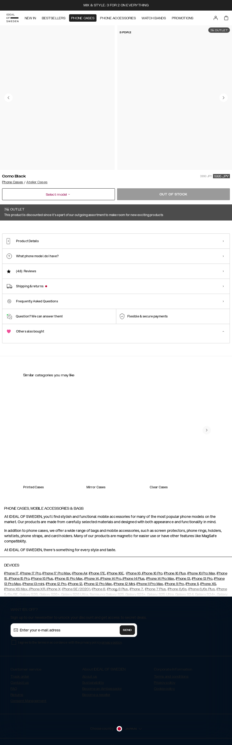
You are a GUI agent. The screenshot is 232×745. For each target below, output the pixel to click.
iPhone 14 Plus (133, 572)
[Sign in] (215, 18)
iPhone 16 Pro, (152, 566)
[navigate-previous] (206, 423)
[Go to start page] (12, 18)
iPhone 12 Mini (124, 577)
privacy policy (111, 635)
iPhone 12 (75, 577)
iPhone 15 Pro (19, 572)
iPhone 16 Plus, (175, 566)
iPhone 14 (91, 572)
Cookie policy (164, 682)
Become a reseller (96, 688)
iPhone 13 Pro (202, 572)
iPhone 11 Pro (174, 577)
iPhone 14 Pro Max (160, 572)
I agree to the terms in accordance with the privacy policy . (70, 635)
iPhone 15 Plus (42, 572)
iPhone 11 (192, 577)
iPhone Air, (80, 566)
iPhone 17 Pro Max (56, 566)
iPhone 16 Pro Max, (201, 566)
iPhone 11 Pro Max (149, 577)
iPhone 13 (183, 572)
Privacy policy (164, 676)
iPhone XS (208, 577)
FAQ (14, 682)
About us (89, 670)
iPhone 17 (11, 566)
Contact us (20, 676)
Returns (17, 688)
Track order (20, 670)
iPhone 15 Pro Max (69, 572)
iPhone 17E (97, 566)
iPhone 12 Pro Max (98, 577)
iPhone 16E (115, 566)
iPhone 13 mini (33, 577)
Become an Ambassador (102, 682)
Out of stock (174, 194)
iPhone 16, (133, 566)
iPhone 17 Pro (30, 566)
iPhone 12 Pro (56, 577)
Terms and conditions (171, 670)
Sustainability (93, 676)
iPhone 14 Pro (110, 572)
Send (127, 623)
